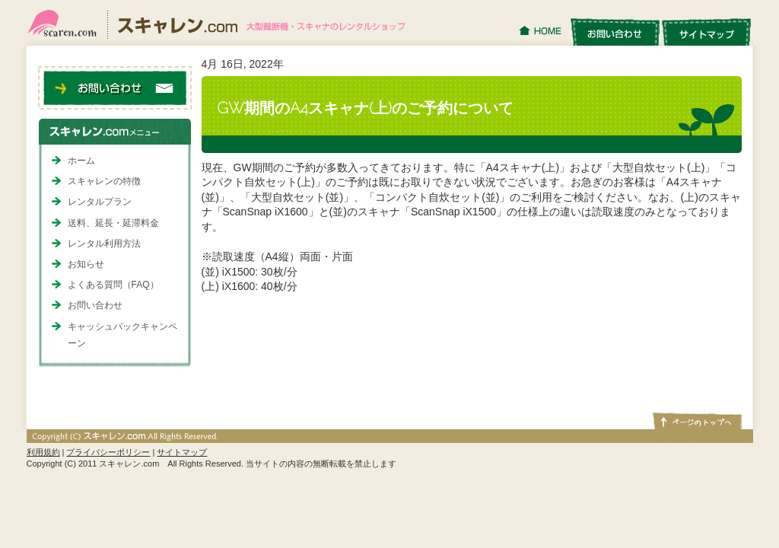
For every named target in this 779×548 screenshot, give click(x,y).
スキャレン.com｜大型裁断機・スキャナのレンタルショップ (222, 23)
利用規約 (43, 452)
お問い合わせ (614, 31)
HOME (542, 31)
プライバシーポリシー (108, 452)
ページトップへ (696, 420)
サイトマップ (706, 31)
